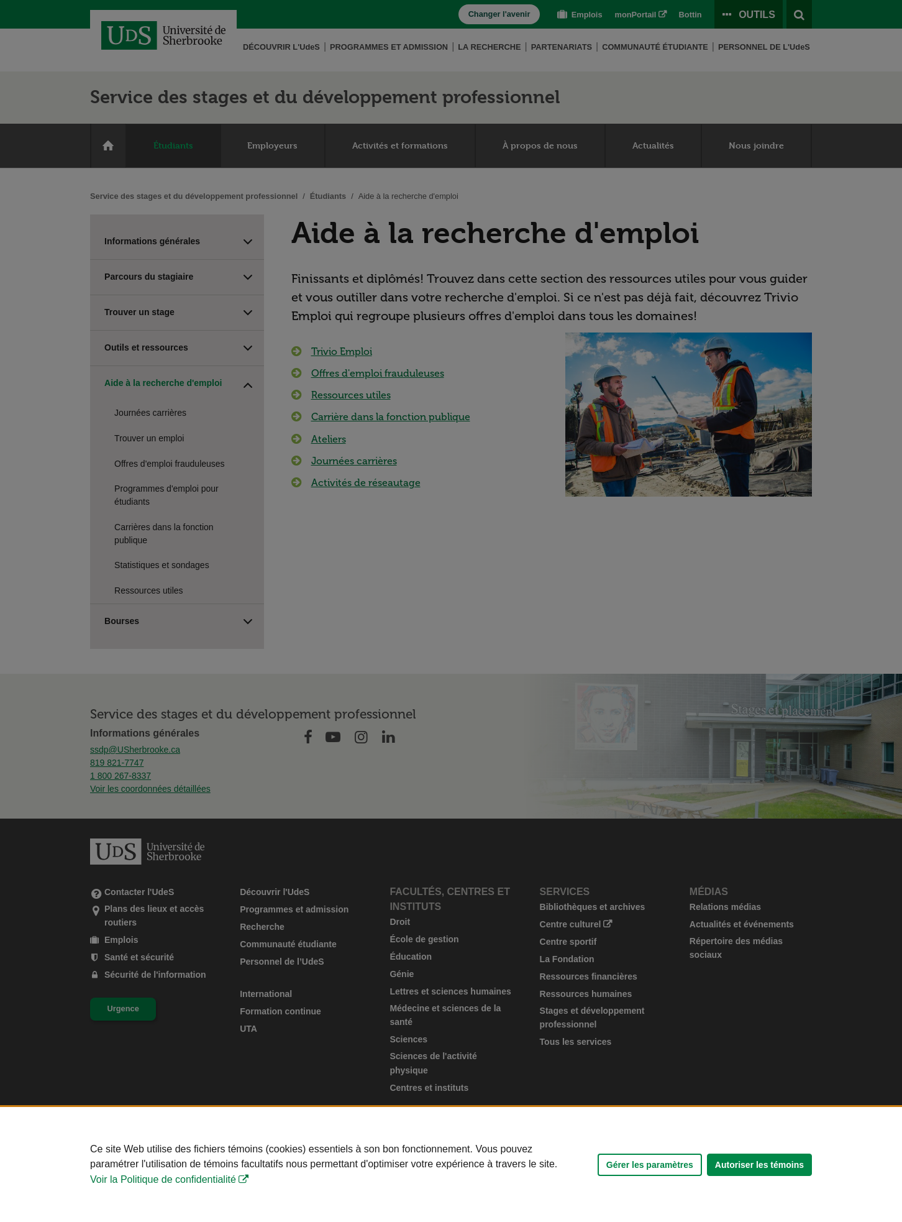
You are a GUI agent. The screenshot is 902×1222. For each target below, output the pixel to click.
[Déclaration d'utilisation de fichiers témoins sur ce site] (451, 1164)
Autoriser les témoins (759, 1165)
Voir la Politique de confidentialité (163, 1179)
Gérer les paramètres (649, 1165)
